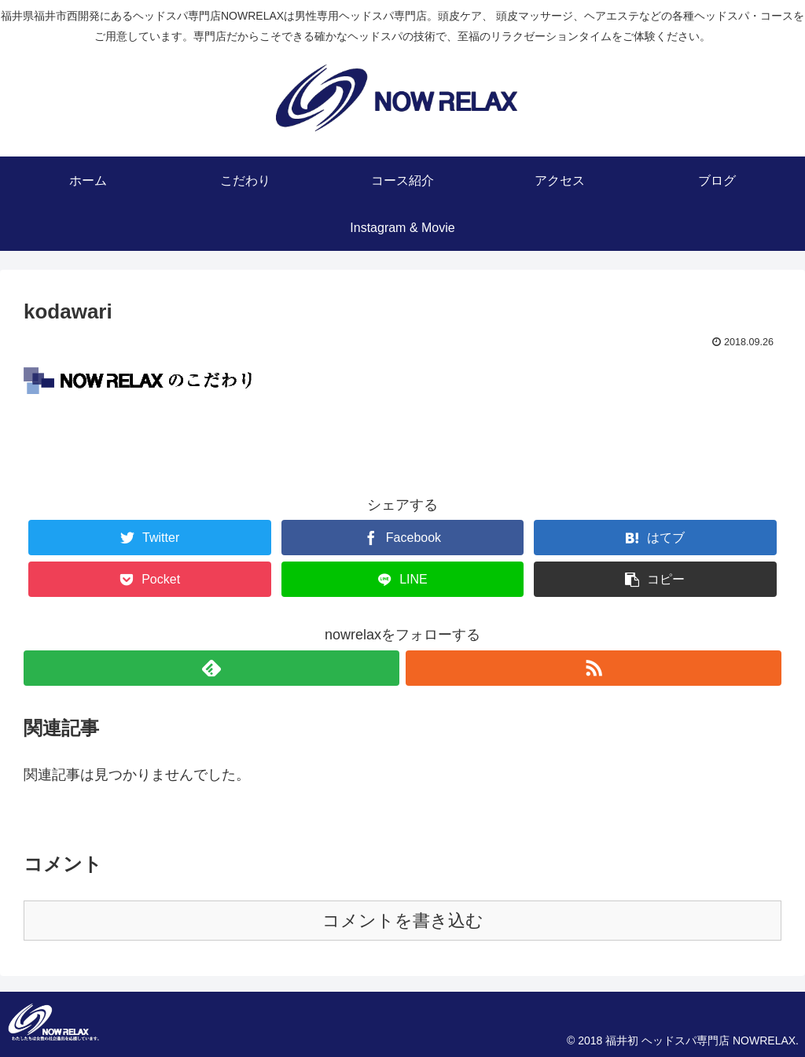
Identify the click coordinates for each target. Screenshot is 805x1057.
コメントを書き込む (402, 920)
